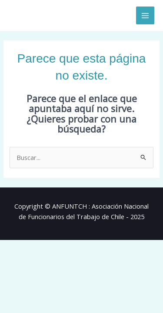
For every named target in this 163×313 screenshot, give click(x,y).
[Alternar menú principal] (145, 16)
